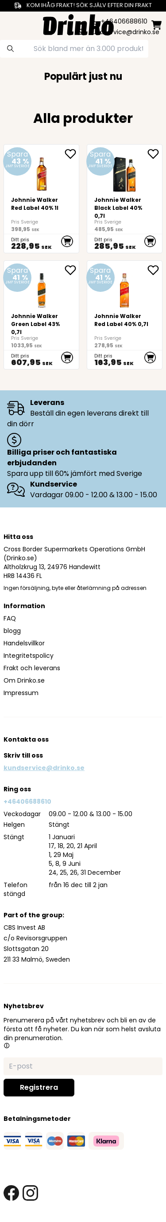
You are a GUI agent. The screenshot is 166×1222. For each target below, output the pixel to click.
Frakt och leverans (32, 668)
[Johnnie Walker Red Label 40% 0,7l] (124, 314)
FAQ (10, 618)
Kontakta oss (26, 739)
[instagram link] (30, 1193)
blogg (12, 630)
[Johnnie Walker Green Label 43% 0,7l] (41, 314)
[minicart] (156, 25)
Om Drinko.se (24, 680)
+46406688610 (27, 801)
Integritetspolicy (29, 655)
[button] (7, 1045)
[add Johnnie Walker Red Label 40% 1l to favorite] (72, 154)
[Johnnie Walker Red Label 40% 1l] (41, 198)
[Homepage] (78, 23)
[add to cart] (67, 241)
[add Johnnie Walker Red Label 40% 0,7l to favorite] (154, 270)
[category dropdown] (9, 24)
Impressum (21, 692)
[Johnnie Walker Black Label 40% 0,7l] (124, 198)
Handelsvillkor (24, 643)
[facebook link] (11, 1193)
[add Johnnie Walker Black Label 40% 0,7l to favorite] (154, 154)
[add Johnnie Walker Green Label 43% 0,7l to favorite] (72, 270)
